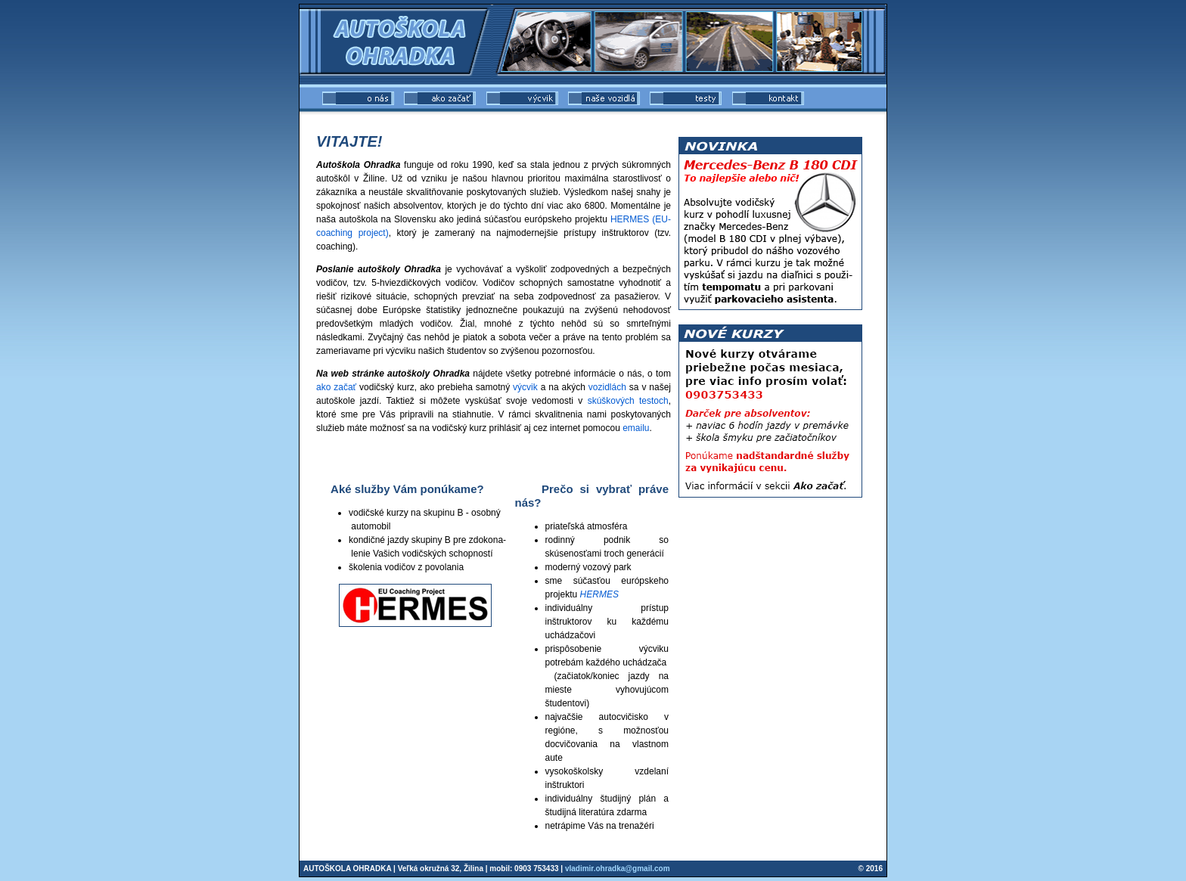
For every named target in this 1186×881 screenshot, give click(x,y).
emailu (635, 428)
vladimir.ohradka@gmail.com (617, 868)
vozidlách (607, 387)
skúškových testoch (628, 401)
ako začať (336, 387)
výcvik (525, 387)
